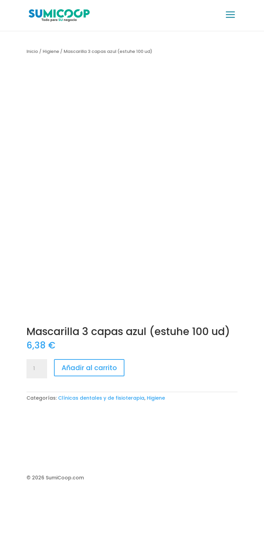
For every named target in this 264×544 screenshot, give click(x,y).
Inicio (32, 51)
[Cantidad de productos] (36, 368)
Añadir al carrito (89, 368)
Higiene (51, 51)
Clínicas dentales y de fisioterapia (101, 398)
